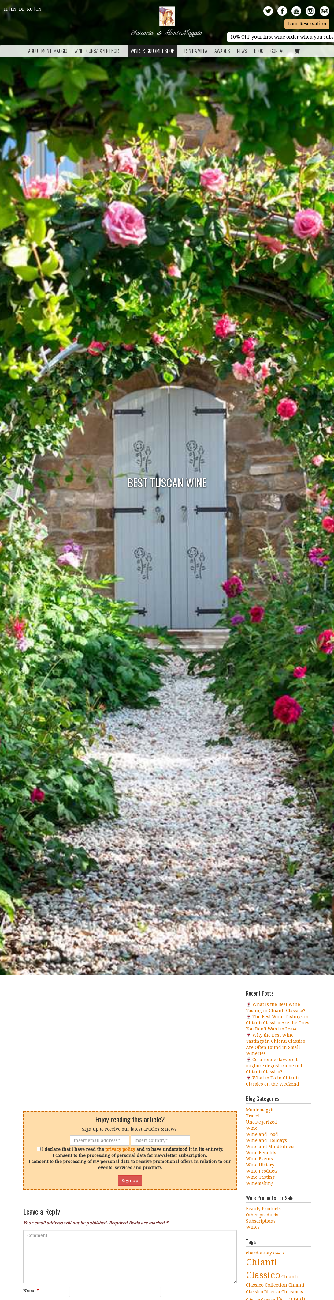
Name (31, 1290)
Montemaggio (260, 1109)
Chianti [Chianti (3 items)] (278, 1253)
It (6, 9)
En (14, 9)
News (242, 51)
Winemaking (259, 1183)
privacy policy (120, 1149)
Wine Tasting (260, 1177)
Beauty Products (263, 1208)
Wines (253, 1227)
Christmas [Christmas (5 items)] (292, 1291)
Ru (30, 9)
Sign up (130, 1180)
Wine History (260, 1164)
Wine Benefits (261, 1152)
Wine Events (259, 1158)
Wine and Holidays (266, 1140)
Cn (38, 9)
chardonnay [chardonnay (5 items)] (259, 1252)
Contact (278, 51)
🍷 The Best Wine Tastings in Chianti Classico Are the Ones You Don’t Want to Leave (277, 1022)
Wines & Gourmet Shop (152, 51)
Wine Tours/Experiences (97, 51)
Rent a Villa (195, 51)
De (21, 9)
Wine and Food (262, 1134)
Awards (222, 51)
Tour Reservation (307, 24)
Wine (252, 1128)
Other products (262, 1214)
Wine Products (262, 1171)
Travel (253, 1115)
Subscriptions (261, 1221)
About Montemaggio (47, 51)
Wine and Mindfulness (270, 1146)
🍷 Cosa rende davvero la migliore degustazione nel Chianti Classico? (274, 1065)
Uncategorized (261, 1122)
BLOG (258, 51)
